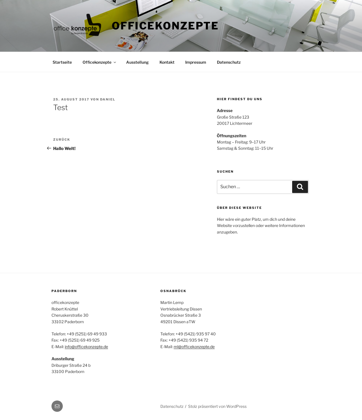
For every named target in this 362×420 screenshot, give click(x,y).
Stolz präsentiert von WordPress (217, 406)
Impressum (195, 62)
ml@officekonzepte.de (194, 346)
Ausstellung (137, 62)
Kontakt (167, 62)
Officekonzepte (165, 26)
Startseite (62, 62)
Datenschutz (229, 62)
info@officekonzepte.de (86, 346)
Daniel (107, 99)
